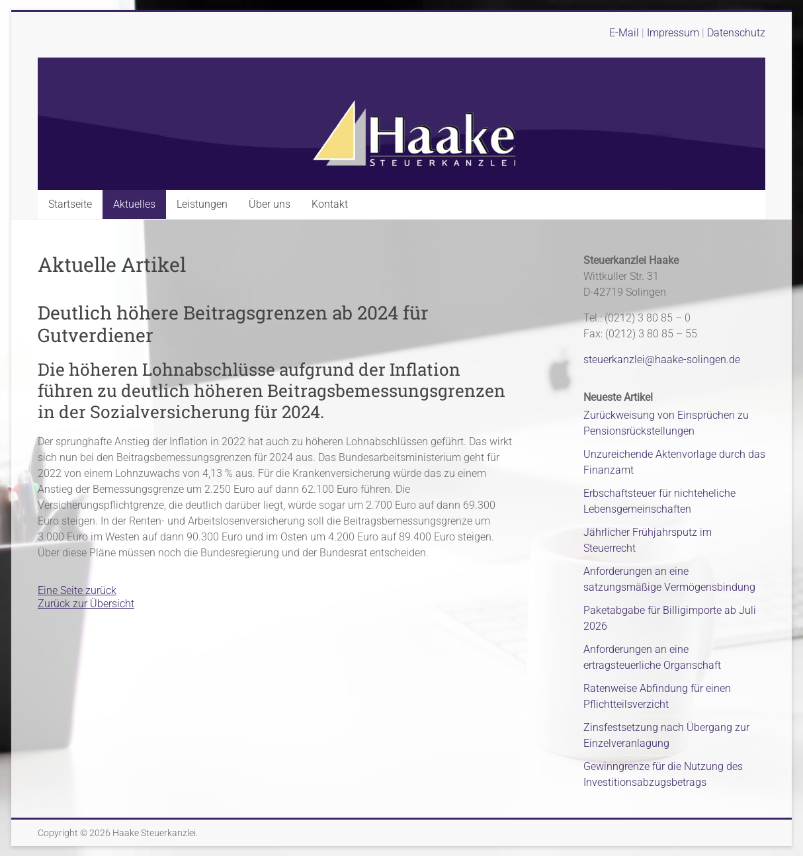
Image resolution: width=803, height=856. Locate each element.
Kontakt (330, 204)
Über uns (269, 204)
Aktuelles (134, 204)
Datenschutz (736, 32)
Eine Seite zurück (77, 590)
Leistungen (202, 204)
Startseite (70, 204)
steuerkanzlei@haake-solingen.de (661, 359)
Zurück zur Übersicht (86, 603)
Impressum (674, 32)
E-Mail (624, 32)
